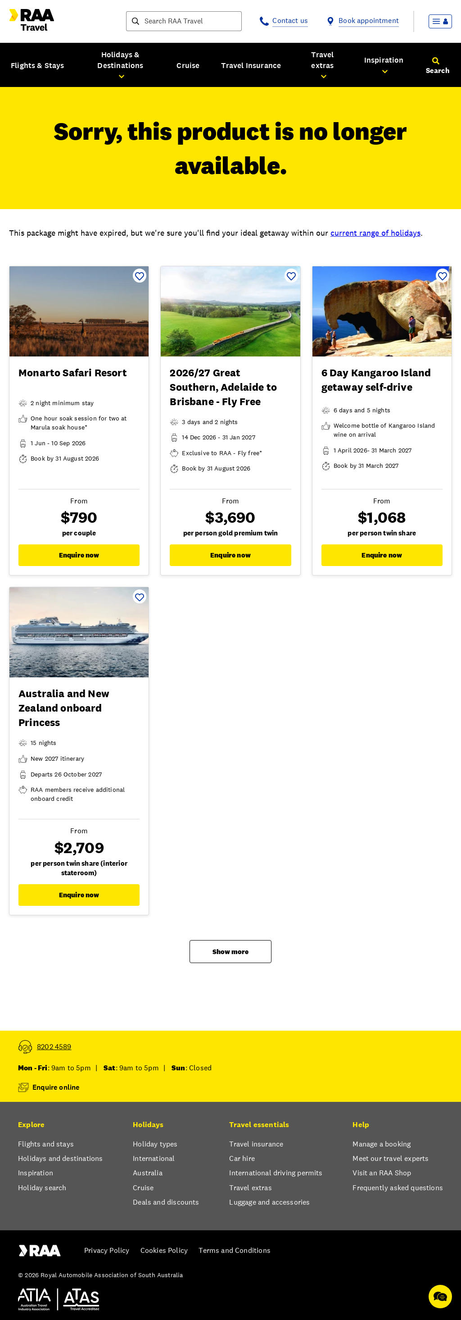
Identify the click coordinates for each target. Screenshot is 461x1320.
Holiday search (42, 1187)
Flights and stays (46, 1144)
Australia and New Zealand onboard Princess (63, 708)
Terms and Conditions (235, 1250)
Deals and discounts (166, 1202)
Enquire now (79, 555)
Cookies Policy (164, 1250)
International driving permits (275, 1173)
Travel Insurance (251, 65)
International (154, 1158)
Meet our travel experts (391, 1158)
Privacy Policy (106, 1250)
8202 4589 (54, 1046)
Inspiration (35, 1173)
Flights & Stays (37, 65)
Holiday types (155, 1144)
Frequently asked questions (398, 1187)
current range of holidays (375, 233)
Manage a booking (382, 1144)
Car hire (241, 1158)
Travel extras (250, 1187)
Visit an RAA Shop (382, 1173)
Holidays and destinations (60, 1158)
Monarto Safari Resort (72, 372)
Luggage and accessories (269, 1202)
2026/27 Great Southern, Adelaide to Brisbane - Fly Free (223, 387)
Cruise (187, 65)
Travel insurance (256, 1144)
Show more (230, 951)
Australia (148, 1173)
